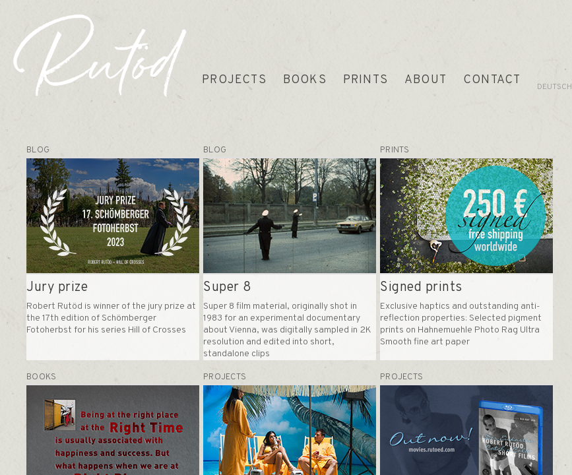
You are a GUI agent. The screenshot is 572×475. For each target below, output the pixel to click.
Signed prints (421, 287)
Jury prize (57, 287)
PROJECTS (234, 80)
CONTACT (492, 80)
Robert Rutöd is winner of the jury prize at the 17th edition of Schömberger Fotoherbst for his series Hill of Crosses (111, 318)
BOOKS (305, 80)
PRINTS (365, 80)
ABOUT (425, 80)
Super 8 (227, 287)
